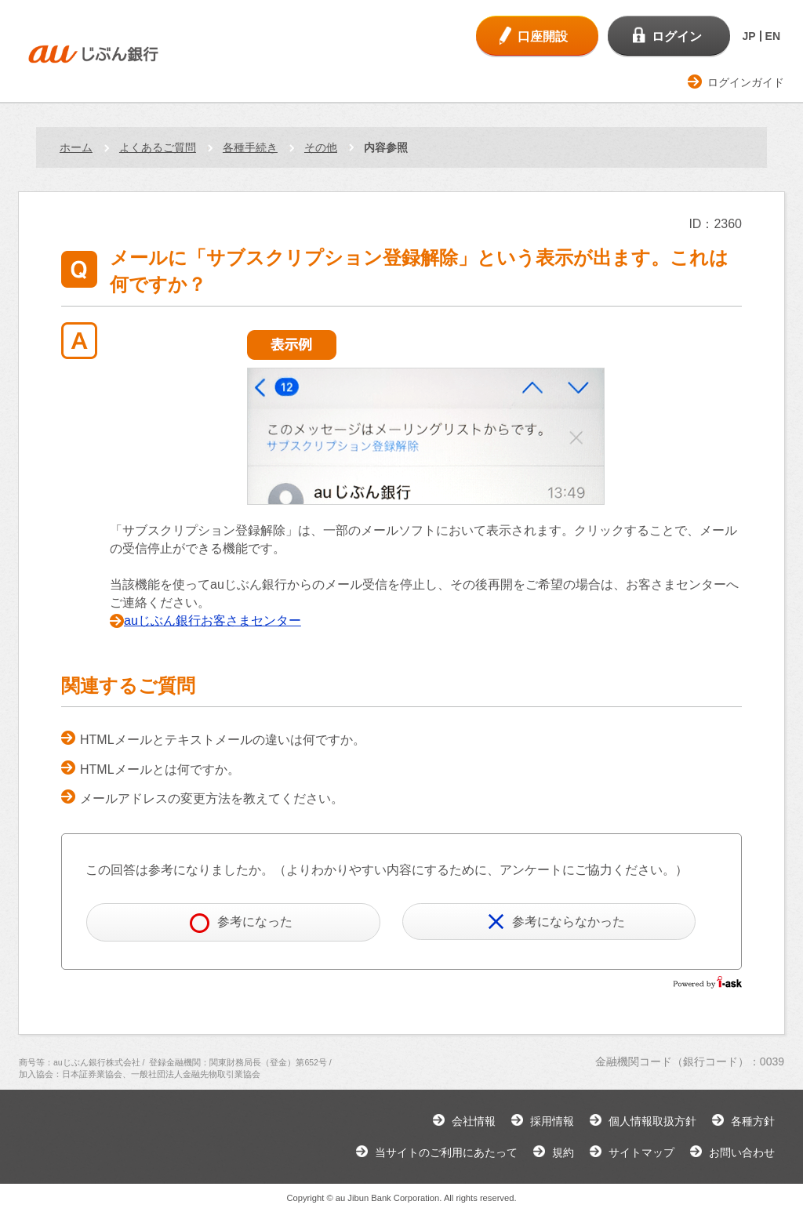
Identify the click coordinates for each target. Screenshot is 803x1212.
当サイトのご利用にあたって (446, 1152)
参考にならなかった (556, 921)
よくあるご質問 (157, 147)
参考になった (241, 923)
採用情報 (552, 1121)
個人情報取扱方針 (652, 1121)
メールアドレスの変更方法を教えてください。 (211, 798)
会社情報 (474, 1121)
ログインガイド (745, 82)
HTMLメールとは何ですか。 (160, 769)
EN (772, 36)
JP (748, 36)
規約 (563, 1152)
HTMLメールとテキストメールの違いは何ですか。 (222, 739)
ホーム (76, 147)
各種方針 (753, 1121)
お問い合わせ (742, 1152)
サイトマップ (641, 1152)
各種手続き (250, 147)
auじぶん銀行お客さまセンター (212, 620)
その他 (320, 147)
